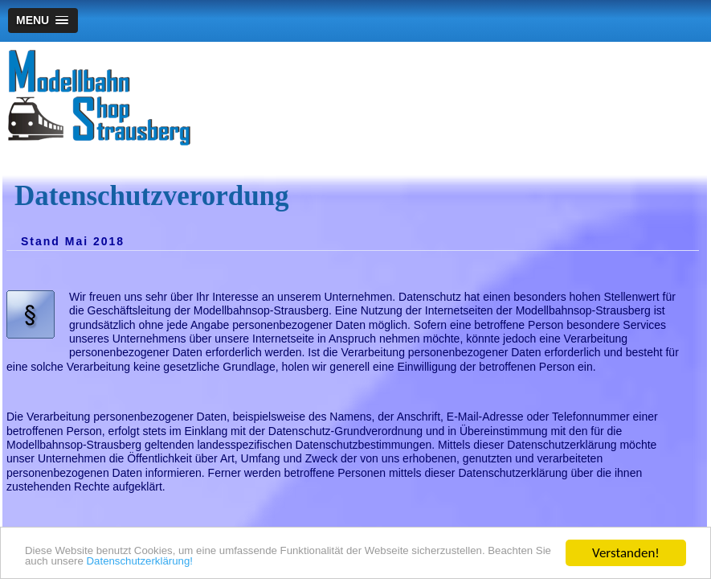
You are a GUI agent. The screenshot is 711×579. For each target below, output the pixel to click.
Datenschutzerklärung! (355, 560)
